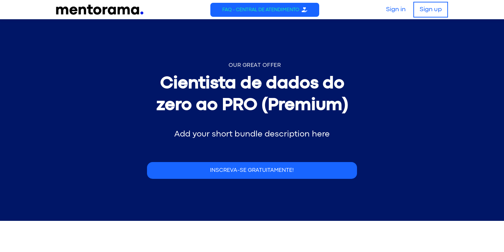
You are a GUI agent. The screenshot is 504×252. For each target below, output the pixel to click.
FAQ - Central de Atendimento (260, 10)
